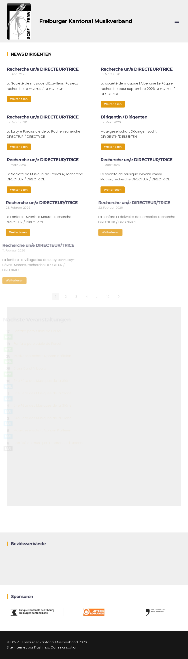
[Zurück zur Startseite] (19, 21)
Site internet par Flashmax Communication (42, 647)
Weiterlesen (19, 99)
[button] (177, 21)
